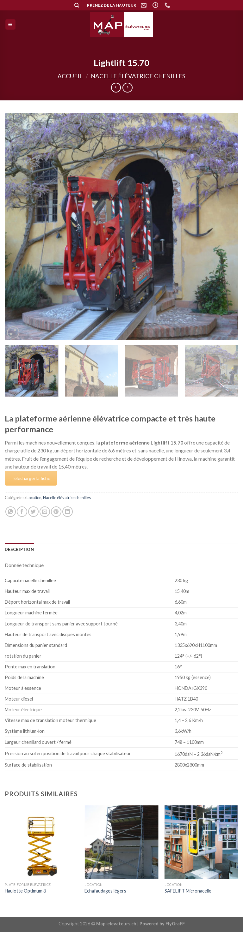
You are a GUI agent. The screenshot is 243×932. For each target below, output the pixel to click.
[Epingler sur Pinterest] (56, 511)
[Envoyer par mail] (45, 511)
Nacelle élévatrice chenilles (138, 76)
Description (19, 549)
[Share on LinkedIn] (67, 511)
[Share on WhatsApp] (10, 511)
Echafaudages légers (105, 890)
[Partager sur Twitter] (33, 511)
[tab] (19, 549)
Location (34, 497)
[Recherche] (77, 5)
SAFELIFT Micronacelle (188, 890)
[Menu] (10, 24)
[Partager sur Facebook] (22, 511)
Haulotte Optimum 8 (25, 890)
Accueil (70, 76)
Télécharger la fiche (30, 478)
